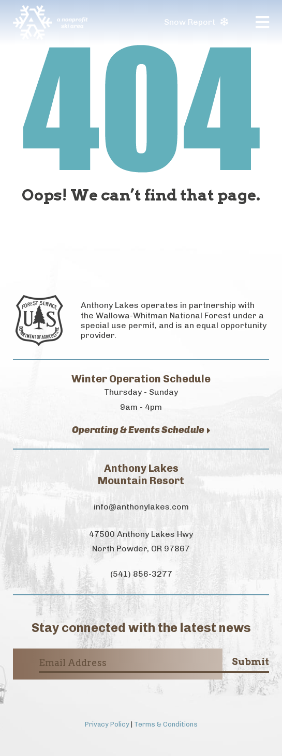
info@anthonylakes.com (141, 507)
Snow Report (196, 22)
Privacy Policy (107, 724)
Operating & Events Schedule (141, 430)
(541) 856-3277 (141, 574)
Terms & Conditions (166, 724)
